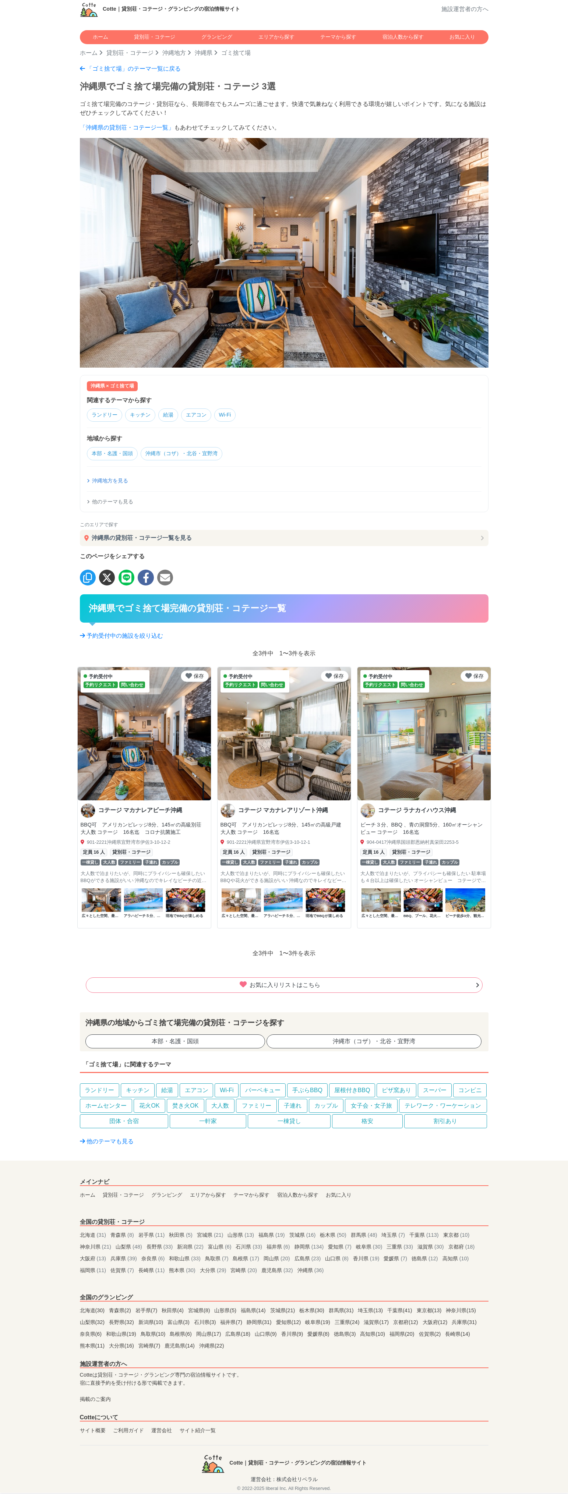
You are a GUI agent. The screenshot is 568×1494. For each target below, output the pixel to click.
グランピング (216, 37)
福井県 (279, 1248)
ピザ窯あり (396, 1091)
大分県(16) (122, 1347)
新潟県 (191, 1248)
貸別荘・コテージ (154, 37)
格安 (367, 1122)
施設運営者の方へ (464, 9)
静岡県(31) (260, 1324)
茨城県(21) (283, 1312)
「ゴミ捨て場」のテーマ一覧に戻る (130, 69)
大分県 (214, 1272)
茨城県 (303, 1236)
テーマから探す (338, 37)
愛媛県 (396, 1260)
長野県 (160, 1248)
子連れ (292, 1107)
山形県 (241, 1236)
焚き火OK (185, 1107)
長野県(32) (122, 1324)
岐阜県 (370, 1248)
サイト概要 (93, 1432)
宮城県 (211, 1236)
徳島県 (426, 1260)
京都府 (461, 1248)
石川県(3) (206, 1324)
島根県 (247, 1260)
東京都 (456, 1236)
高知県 (455, 1260)
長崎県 (152, 1272)
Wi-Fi (237, 416)
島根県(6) (181, 1335)
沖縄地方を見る (107, 482)
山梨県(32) (93, 1324)
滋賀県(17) (377, 1324)
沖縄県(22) (211, 1347)
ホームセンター (106, 1107)
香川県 (367, 1260)
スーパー (435, 1091)
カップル (326, 1107)
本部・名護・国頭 (114, 455)
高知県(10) (373, 1335)
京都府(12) (406, 1324)
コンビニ (470, 1091)
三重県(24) (348, 1324)
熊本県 (183, 1272)
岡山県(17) (209, 1335)
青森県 (122, 1236)
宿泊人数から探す (403, 37)
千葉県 (424, 1236)
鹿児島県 (277, 1272)
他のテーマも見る (110, 503)
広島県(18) (238, 1335)
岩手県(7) (147, 1312)
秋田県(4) (173, 1312)
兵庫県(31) (464, 1324)
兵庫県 (124, 1260)
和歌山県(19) (122, 1335)
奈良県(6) (91, 1335)
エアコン (206, 416)
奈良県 (153, 1260)
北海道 (94, 1236)
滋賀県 (431, 1248)
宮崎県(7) (150, 1347)
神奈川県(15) (461, 1312)
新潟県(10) (151, 1324)
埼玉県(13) (371, 1312)
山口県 (337, 1260)
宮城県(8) (200, 1312)
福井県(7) (232, 1324)
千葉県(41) (400, 1312)
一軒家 (208, 1122)
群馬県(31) (342, 1312)
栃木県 (334, 1236)
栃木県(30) (312, 1312)
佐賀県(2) (430, 1335)
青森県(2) (121, 1312)
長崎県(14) (457, 1335)
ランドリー (106, 416)
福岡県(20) (402, 1335)
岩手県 (152, 1236)
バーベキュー (263, 1091)
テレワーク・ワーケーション (443, 1107)
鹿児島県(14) (180, 1347)
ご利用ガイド (128, 1432)
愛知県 (340, 1248)
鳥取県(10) (154, 1335)
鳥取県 (217, 1260)
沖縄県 (203, 53)
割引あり (445, 1122)
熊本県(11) (93, 1347)
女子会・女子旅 (371, 1107)
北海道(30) (93, 1312)
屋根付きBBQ (352, 1091)
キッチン (145, 416)
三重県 (400, 1248)
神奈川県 (96, 1248)
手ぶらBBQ (307, 1091)
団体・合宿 (124, 1122)
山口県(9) (266, 1335)
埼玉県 (393, 1236)
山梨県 (130, 1248)
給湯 (175, 416)
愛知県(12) (289, 1324)
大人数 (220, 1107)
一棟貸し (289, 1122)
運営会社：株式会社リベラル (284, 1481)
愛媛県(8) (319, 1335)
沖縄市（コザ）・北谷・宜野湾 (189, 455)
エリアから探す (276, 37)
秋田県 (181, 1236)
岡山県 (278, 1260)
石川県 (250, 1248)
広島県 (308, 1260)
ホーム (100, 37)
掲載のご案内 (95, 1400)
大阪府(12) (436, 1324)
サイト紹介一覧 (198, 1432)
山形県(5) (226, 1312)
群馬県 (365, 1236)
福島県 (272, 1236)
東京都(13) (430, 1312)
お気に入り (462, 37)
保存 (195, 677)
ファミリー (256, 1107)
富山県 (220, 1248)
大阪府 (94, 1260)
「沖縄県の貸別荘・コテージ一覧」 (127, 127)
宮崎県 (244, 1272)
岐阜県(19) (318, 1324)
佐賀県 (122, 1272)
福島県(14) (254, 1312)
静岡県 (309, 1248)
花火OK (149, 1107)
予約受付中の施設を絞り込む (121, 637)
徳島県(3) (345, 1335)
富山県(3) (179, 1324)
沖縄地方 (174, 53)
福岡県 (94, 1272)
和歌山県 (185, 1260)
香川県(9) (293, 1335)
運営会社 (161, 1432)
